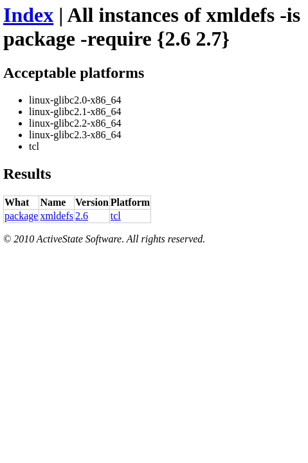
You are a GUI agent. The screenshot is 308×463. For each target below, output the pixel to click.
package (21, 215)
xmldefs (56, 215)
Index (28, 14)
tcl (116, 215)
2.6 (81, 215)
